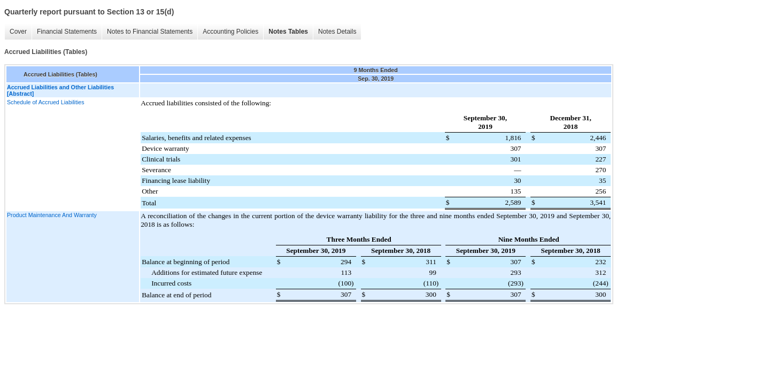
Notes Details (337, 31)
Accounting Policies (230, 31)
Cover (18, 31)
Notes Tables (288, 31)
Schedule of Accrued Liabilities (45, 102)
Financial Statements (67, 31)
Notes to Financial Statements (149, 31)
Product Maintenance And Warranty (52, 215)
